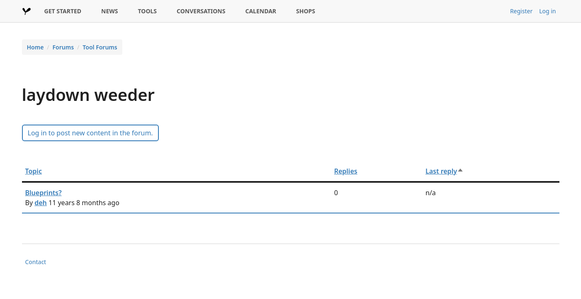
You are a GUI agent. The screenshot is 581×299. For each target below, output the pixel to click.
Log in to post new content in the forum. (90, 132)
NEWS (109, 11)
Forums (63, 47)
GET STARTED (63, 11)
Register (521, 11)
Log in (547, 11)
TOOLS (147, 11)
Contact (35, 262)
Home (35, 47)
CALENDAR (260, 11)
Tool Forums (100, 47)
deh (40, 202)
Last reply (444, 171)
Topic (33, 171)
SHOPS (305, 11)
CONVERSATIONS (201, 11)
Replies (345, 171)
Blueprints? (43, 192)
